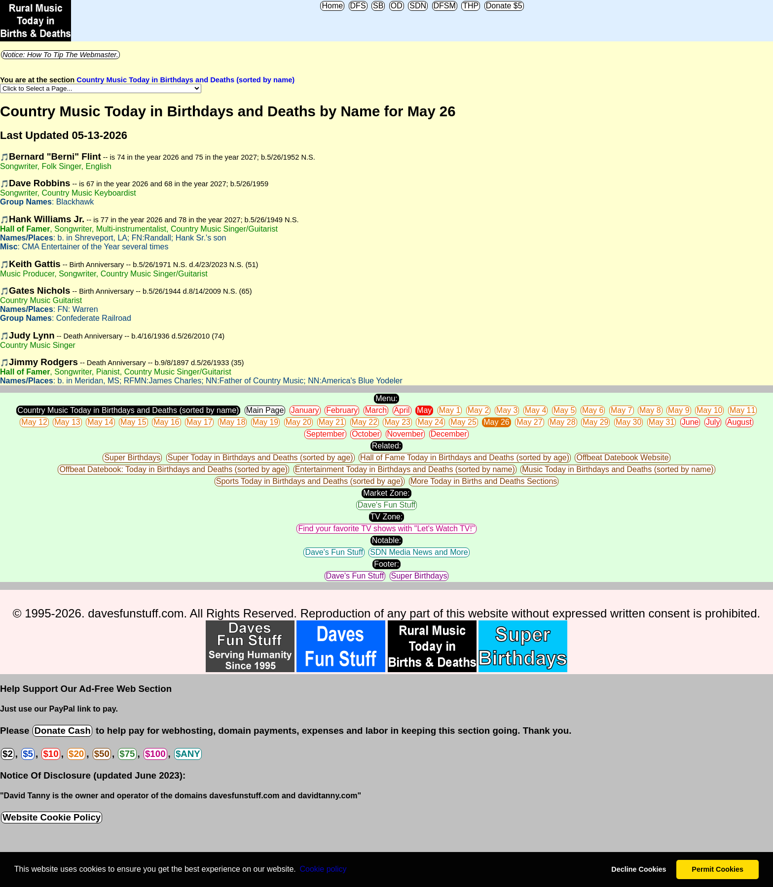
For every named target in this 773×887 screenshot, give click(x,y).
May (424, 410)
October (366, 434)
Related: (387, 446)
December (449, 434)
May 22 (364, 422)
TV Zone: (386, 516)
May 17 (199, 422)
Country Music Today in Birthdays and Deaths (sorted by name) (185, 80)
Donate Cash (62, 730)
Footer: (386, 564)
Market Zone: (386, 493)
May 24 (430, 422)
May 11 (742, 410)
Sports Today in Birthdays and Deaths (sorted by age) (309, 481)
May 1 (450, 410)
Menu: (386, 398)
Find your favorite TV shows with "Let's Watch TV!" (386, 528)
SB (378, 5)
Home (332, 5)
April (402, 410)
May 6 (593, 410)
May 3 (507, 410)
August (739, 422)
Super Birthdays (132, 457)
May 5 (564, 410)
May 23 (397, 422)
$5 (28, 754)
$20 (76, 754)
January (305, 410)
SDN (417, 5)
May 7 (621, 410)
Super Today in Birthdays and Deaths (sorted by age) (260, 457)
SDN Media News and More (419, 552)
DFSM (445, 5)
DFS (358, 5)
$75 (127, 754)
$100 (155, 754)
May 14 (100, 422)
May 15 (133, 422)
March (376, 410)
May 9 (679, 410)
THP (471, 5)
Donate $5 (504, 5)
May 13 (67, 422)
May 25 (463, 422)
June (690, 422)
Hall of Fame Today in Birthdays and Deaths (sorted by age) (464, 457)
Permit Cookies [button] (717, 869)
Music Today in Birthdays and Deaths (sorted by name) (617, 469)
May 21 (331, 422)
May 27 (529, 422)
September (325, 434)
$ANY (188, 754)
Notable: (387, 540)
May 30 (628, 422)
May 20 (298, 422)
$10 (50, 754)
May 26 (496, 422)
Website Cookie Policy (51, 817)
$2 (7, 754)
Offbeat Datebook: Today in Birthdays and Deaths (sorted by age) (173, 469)
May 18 (232, 422)
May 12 (34, 422)
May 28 (562, 422)
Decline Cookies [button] (638, 869)
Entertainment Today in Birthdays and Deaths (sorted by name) (405, 469)
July (713, 422)
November (405, 434)
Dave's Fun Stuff (386, 505)
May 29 (595, 422)
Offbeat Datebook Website (622, 457)
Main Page (265, 410)
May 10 (709, 410)
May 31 (661, 422)
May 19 (265, 422)
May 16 (166, 422)
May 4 (536, 410)
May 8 (650, 410)
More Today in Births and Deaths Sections (483, 481)
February (342, 410)
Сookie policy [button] (322, 869)
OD (397, 5)
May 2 (478, 410)
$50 (102, 754)
